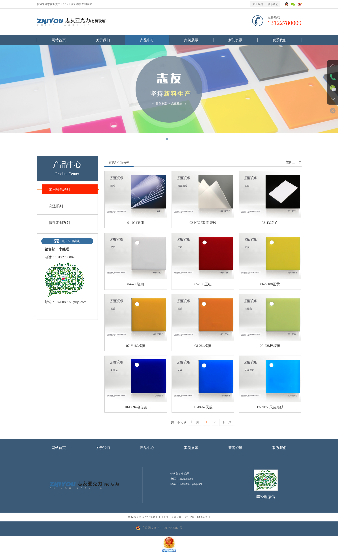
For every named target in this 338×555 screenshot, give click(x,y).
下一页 (226, 422)
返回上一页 (294, 162)
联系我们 (273, 4)
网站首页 (59, 40)
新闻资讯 (235, 40)
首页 (112, 162)
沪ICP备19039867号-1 (197, 517)
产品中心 (147, 40)
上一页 (194, 422)
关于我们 (257, 4)
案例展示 (191, 40)
